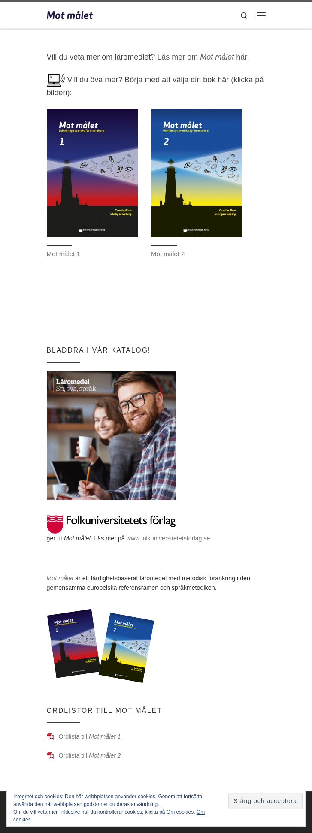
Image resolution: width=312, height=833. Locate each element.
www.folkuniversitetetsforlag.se (168, 538)
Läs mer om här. (203, 57)
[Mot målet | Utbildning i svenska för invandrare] (70, 14)
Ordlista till (89, 736)
